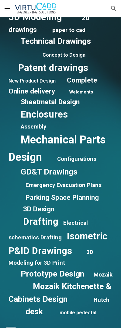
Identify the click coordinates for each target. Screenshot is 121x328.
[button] (7, 8)
